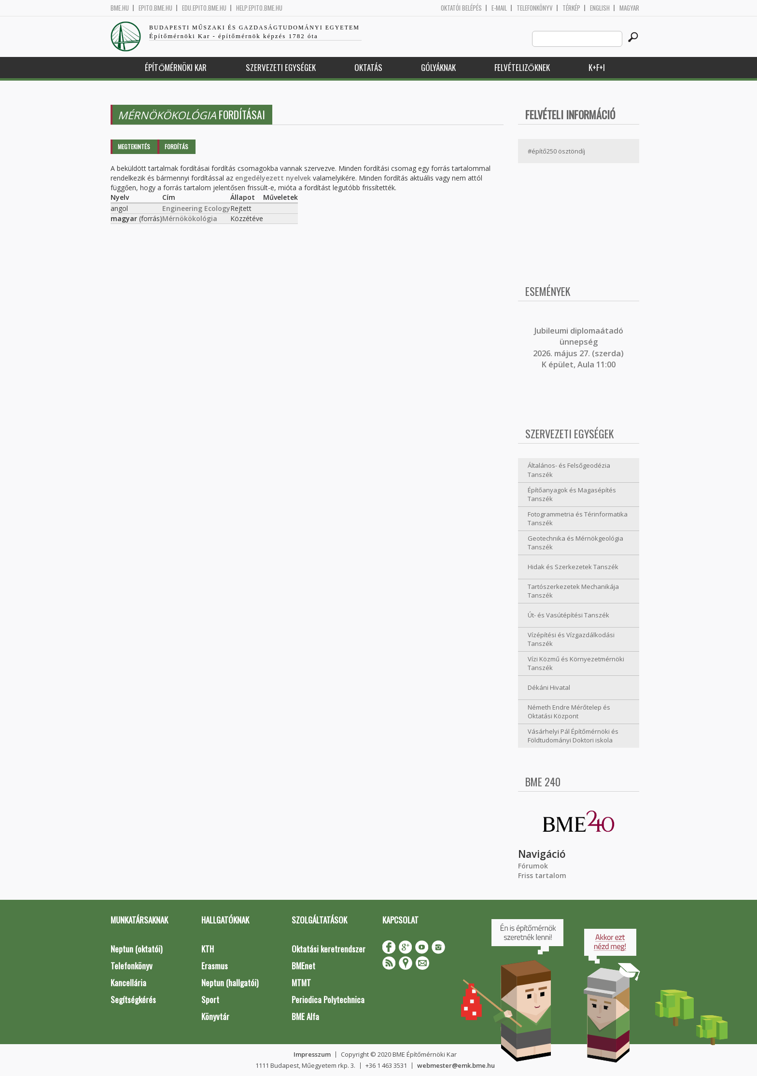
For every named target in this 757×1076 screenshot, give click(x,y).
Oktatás (368, 67)
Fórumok (533, 865)
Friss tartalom (542, 875)
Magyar (629, 8)
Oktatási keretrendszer (328, 949)
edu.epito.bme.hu (204, 8)
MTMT (301, 983)
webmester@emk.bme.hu (456, 1065)
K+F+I (597, 67)
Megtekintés (134, 146)
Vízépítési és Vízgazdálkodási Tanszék (571, 639)
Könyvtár (215, 1016)
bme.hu (120, 8)
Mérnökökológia (189, 218)
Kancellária (128, 983)
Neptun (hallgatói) (229, 983)
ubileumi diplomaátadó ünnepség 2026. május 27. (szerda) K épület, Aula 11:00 (578, 347)
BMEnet (303, 966)
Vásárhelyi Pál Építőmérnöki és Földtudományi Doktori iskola (573, 736)
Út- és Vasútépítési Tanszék (568, 615)
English (600, 8)
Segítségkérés (133, 999)
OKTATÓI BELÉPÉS (461, 8)
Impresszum (312, 1054)
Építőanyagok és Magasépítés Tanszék (572, 494)
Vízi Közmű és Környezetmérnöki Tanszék (576, 663)
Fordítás (176, 146)
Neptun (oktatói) (136, 949)
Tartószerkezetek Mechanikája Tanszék (573, 591)
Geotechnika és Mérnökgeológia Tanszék (575, 543)
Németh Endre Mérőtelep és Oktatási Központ (569, 712)
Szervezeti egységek (281, 67)
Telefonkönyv (535, 8)
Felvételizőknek (522, 67)
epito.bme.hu (155, 8)
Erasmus (214, 966)
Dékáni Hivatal (549, 687)
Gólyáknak (438, 67)
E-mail (499, 8)
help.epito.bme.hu (259, 8)
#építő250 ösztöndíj (556, 151)
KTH (207, 949)
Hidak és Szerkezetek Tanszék (573, 566)
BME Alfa (305, 1016)
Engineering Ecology (196, 208)
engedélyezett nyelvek (273, 177)
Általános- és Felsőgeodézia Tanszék (569, 470)
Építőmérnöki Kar (176, 67)
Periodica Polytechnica (328, 999)
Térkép (571, 8)
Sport (210, 999)
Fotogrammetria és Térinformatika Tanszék (578, 519)
